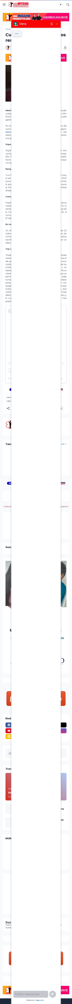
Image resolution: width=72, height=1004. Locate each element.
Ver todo (60, 444)
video (9, 401)
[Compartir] (64, 47)
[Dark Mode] (61, 4)
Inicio (8, 29)
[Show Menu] (4, 4)
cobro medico (19, 29)
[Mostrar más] (61, 408)
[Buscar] (68, 4)
